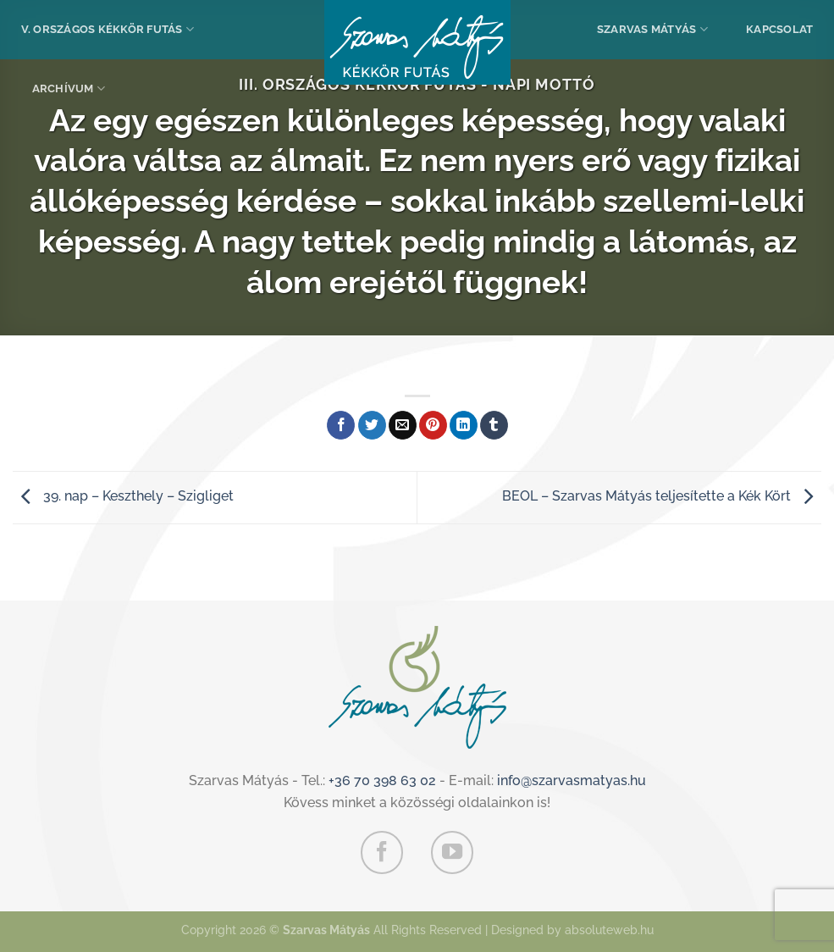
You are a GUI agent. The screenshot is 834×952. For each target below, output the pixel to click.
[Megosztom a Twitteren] (372, 425)
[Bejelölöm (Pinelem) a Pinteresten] (433, 425)
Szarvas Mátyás (652, 29)
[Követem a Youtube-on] (452, 852)
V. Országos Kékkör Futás (108, 29)
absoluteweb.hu (609, 929)
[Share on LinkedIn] (464, 425)
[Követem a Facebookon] (382, 852)
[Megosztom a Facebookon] (341, 425)
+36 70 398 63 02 (382, 780)
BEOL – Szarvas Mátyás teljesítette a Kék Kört (661, 496)
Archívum (69, 88)
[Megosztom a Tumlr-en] (494, 425)
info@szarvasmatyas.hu (571, 780)
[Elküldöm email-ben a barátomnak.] (403, 425)
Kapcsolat (779, 29)
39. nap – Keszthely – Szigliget (123, 496)
